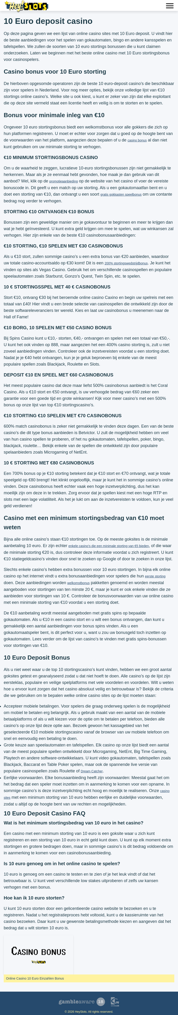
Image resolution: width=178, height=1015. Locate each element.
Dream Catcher (92, 771)
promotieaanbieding (63, 181)
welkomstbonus (78, 583)
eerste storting (155, 576)
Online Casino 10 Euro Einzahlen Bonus (35, 978)
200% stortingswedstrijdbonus (126, 263)
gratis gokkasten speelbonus (120, 194)
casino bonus (137, 140)
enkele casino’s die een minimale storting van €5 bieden (108, 546)
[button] (170, 6)
